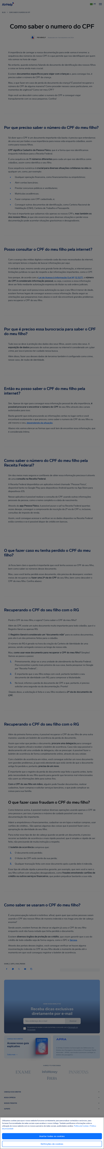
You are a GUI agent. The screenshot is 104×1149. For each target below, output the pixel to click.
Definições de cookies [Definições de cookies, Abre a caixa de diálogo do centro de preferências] (52, 1144)
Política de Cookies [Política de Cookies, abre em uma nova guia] (81, 1126)
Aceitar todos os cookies (52, 1136)
